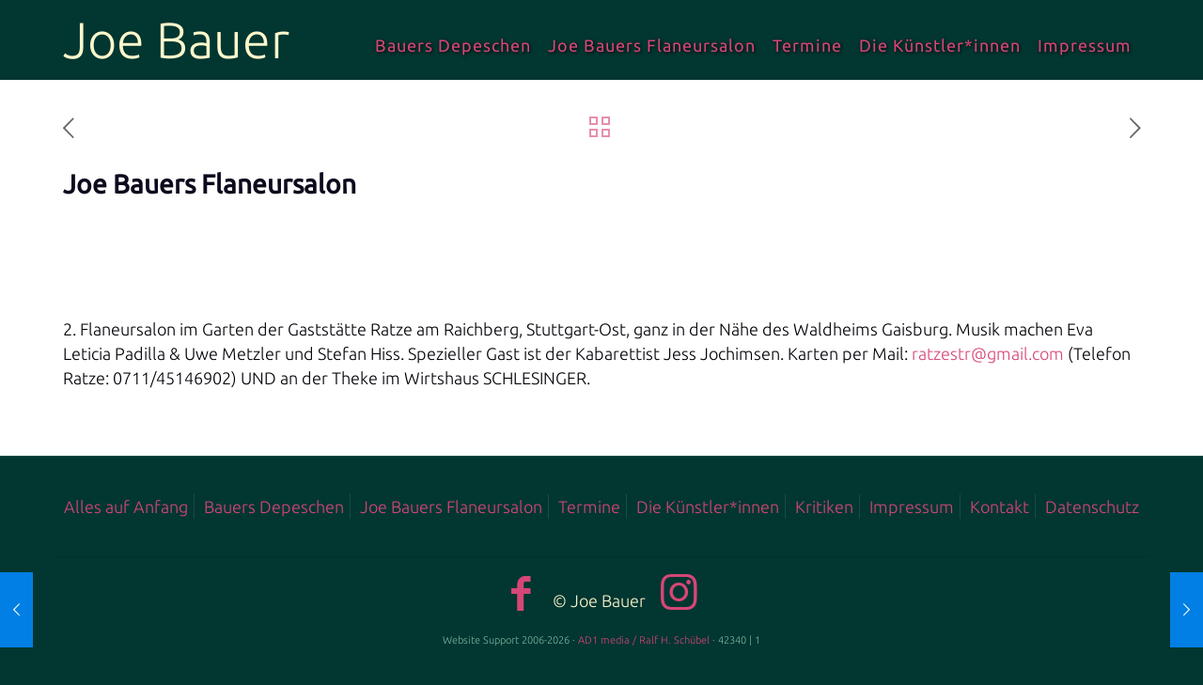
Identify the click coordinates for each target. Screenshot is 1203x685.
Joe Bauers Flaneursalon (451, 506)
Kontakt (999, 506)
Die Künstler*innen (707, 506)
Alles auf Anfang (126, 506)
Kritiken (824, 506)
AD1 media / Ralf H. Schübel (644, 640)
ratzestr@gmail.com (988, 353)
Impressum (911, 506)
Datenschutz (1092, 506)
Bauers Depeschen (274, 506)
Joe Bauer (176, 39)
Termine (589, 506)
